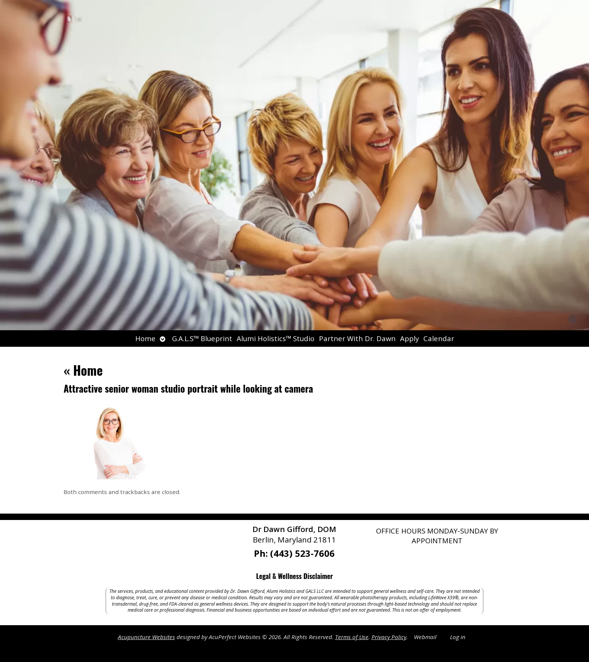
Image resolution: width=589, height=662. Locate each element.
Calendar (438, 338)
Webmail (425, 637)
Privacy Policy (389, 637)
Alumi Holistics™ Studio (275, 338)
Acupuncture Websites (146, 637)
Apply (409, 338)
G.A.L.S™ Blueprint (202, 338)
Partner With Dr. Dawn (357, 338)
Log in (457, 637)
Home (145, 338)
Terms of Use (352, 637)
